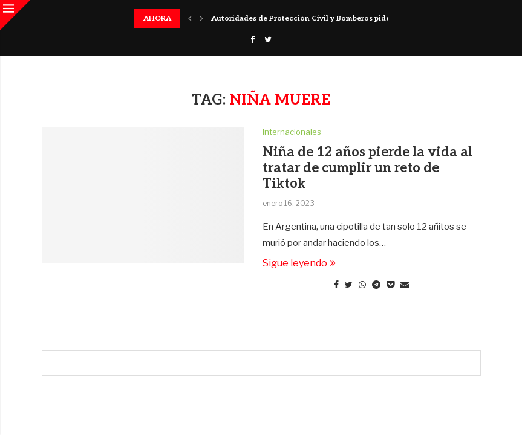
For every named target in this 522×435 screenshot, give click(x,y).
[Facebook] (252, 39)
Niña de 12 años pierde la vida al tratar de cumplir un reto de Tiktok (367, 168)
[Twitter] (268, 39)
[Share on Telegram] (376, 284)
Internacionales (292, 132)
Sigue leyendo (299, 263)
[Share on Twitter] (349, 284)
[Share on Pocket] (390, 284)
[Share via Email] (404, 284)
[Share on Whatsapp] (362, 284)
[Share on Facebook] (336, 284)
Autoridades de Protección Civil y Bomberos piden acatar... (318, 18)
